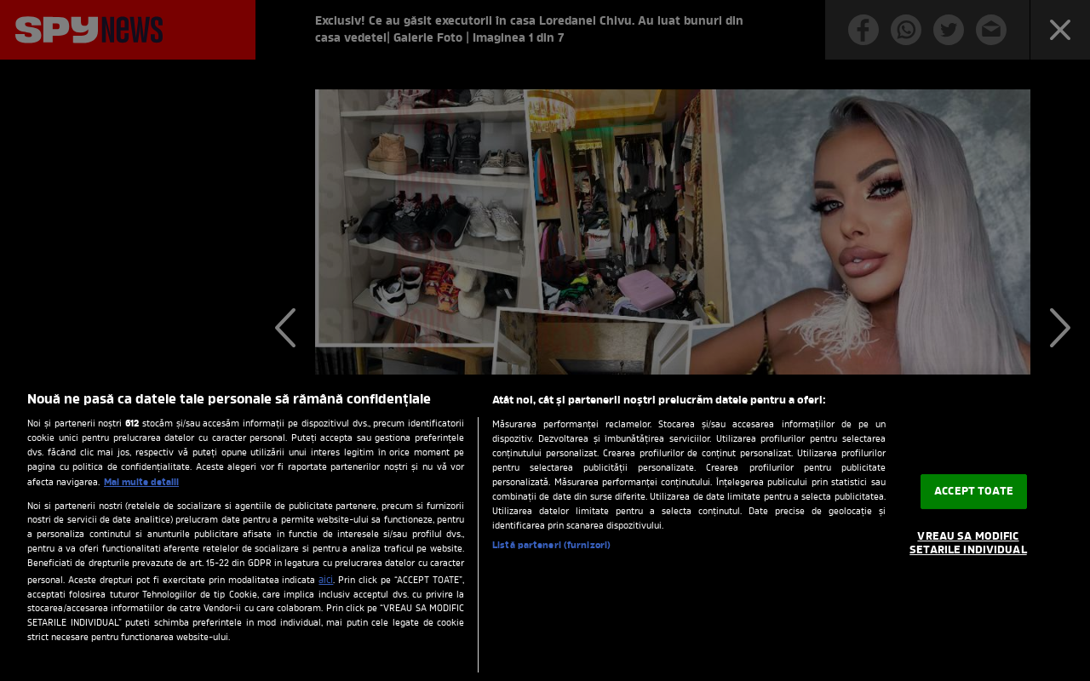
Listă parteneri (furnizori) (551, 545)
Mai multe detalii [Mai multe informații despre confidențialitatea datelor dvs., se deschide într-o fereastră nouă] (141, 482)
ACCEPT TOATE (973, 492)
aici (325, 580)
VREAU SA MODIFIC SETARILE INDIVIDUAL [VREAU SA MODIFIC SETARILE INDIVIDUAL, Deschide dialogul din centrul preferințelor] (967, 544)
